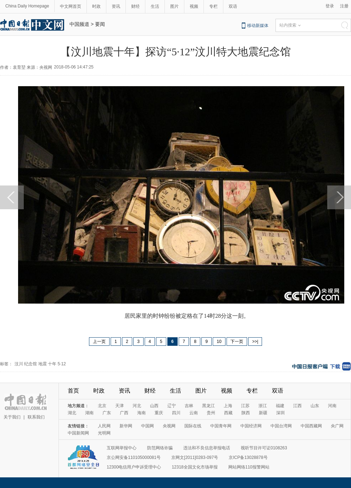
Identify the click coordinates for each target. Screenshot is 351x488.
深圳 (280, 412)
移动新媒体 (257, 25)
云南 (193, 412)
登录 (329, 6)
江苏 (245, 405)
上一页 (99, 341)
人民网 (104, 425)
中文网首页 (70, 6)
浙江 (262, 405)
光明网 (104, 433)
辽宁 (171, 405)
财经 (135, 6)
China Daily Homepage (27, 6)
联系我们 (36, 417)
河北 (137, 405)
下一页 (236, 341)
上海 (228, 405)
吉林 (189, 405)
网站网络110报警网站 (248, 467)
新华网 (125, 425)
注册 (344, 6)
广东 (106, 412)
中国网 (147, 425)
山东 (315, 405)
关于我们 (12, 417)
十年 (52, 363)
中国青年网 (221, 425)
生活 (155, 6)
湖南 (89, 412)
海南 (141, 412)
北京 (102, 405)
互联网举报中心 (121, 447)
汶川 (19, 363)
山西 (154, 405)
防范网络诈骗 (160, 447)
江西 (297, 405)
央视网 (169, 425)
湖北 (72, 412)
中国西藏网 (311, 425)
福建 (280, 405)
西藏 (228, 412)
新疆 (263, 412)
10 (219, 341)
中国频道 (79, 24)
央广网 (337, 425)
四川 (176, 412)
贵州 (211, 412)
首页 (73, 391)
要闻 (100, 24)
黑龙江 (208, 405)
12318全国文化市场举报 (194, 467)
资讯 (116, 6)
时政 (96, 6)
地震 (42, 363)
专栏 (213, 6)
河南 (332, 405)
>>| (255, 341)
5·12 (61, 363)
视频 (194, 6)
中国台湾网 (281, 425)
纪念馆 (30, 363)
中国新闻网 (78, 433)
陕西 (245, 412)
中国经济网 (251, 425)
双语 (233, 6)
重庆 (159, 412)
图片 (174, 6)
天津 (119, 405)
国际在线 (192, 425)
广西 (124, 412)
